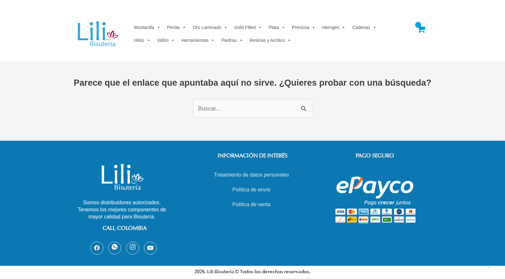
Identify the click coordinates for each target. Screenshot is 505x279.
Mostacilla (147, 27)
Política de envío (252, 189)
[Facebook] (97, 248)
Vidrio (166, 40)
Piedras (232, 40)
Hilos (142, 40)
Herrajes (334, 27)
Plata (277, 27)
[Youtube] (150, 248)
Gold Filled (248, 27)
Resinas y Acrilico (270, 40)
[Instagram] (132, 248)
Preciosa (304, 27)
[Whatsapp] (114, 248)
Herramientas (198, 40)
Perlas (176, 27)
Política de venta (252, 204)
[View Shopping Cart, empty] (420, 33)
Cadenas (364, 27)
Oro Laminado (210, 27)
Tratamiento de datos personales (251, 175)
